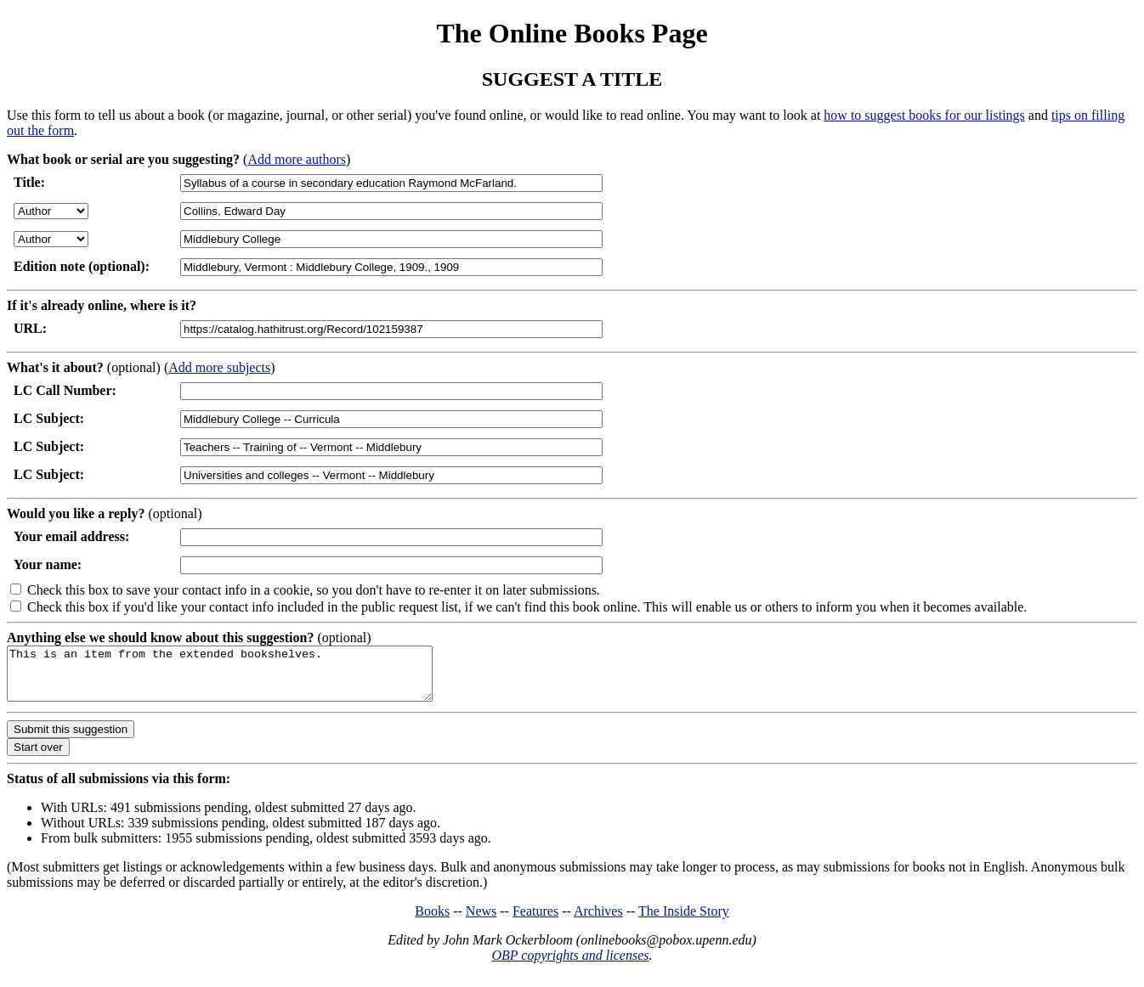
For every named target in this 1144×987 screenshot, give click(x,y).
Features (535, 921)
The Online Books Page (571, 33)
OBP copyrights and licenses (569, 965)
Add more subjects (219, 367)
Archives (598, 921)
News (481, 921)
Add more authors (296, 159)
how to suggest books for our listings (924, 115)
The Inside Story (683, 921)
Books (432, 921)
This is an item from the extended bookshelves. (245, 679)
